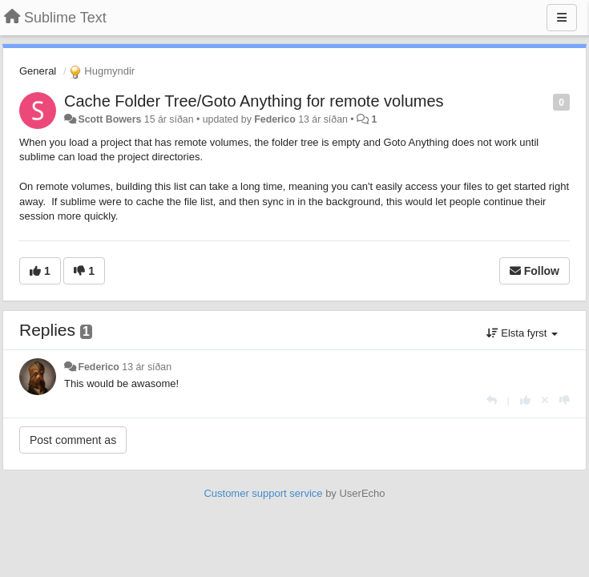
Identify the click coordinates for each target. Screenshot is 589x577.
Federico (274, 119)
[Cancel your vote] (545, 400)
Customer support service (263, 493)
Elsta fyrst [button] (522, 333)
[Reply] (491, 400)
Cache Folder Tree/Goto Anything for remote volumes (254, 101)
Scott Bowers (109, 119)
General (37, 71)
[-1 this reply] (564, 400)
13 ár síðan (146, 367)
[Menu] (562, 17)
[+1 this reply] (525, 400)
